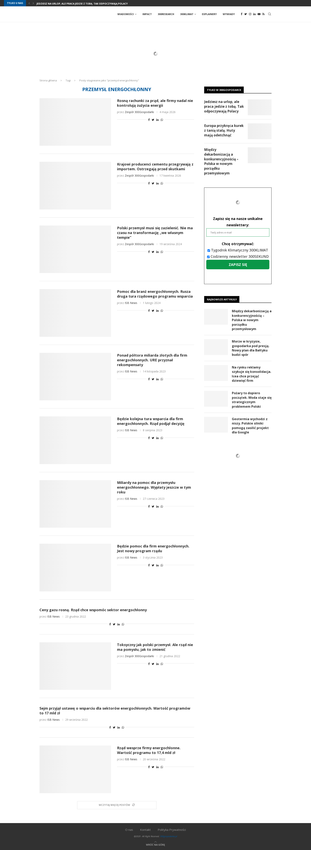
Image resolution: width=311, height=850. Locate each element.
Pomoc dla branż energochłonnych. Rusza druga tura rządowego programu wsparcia (155, 294)
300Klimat (186, 14)
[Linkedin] (254, 14)
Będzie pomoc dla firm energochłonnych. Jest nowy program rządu (153, 548)
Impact (147, 14)
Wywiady (229, 14)
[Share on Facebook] (149, 120)
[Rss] (263, 14)
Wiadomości (125, 14)
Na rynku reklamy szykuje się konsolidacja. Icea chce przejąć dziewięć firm (251, 374)
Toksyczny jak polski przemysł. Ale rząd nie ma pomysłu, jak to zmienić (155, 647)
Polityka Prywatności (172, 830)
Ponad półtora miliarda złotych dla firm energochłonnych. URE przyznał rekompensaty (152, 360)
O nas (129, 830)
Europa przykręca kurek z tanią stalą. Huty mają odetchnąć (224, 130)
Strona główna (48, 80)
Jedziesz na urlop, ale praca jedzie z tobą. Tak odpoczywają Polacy (82, 3)
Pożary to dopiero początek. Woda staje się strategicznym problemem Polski (252, 400)
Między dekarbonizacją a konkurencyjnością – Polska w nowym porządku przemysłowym (221, 161)
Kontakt (145, 830)
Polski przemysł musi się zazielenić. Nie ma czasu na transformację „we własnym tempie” (155, 233)
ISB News (131, 303)
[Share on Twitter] (153, 120)
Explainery (209, 14)
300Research (166, 14)
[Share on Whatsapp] (162, 120)
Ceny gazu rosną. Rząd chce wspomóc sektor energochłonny (93, 609)
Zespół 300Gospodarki (139, 112)
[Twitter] (245, 14)
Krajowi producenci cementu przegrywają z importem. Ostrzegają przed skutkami (155, 166)
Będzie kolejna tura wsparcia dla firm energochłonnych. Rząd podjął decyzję (150, 421)
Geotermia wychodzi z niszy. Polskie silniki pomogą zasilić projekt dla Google (250, 425)
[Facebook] (241, 14)
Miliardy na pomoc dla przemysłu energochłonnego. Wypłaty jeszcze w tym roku (154, 487)
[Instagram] (250, 14)
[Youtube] (259, 14)
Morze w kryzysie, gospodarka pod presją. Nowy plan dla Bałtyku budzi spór (250, 348)
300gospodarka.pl (168, 836)
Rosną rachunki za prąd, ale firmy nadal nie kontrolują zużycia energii (155, 103)
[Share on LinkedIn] (157, 120)
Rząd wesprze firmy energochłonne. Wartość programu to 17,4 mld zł (148, 750)
